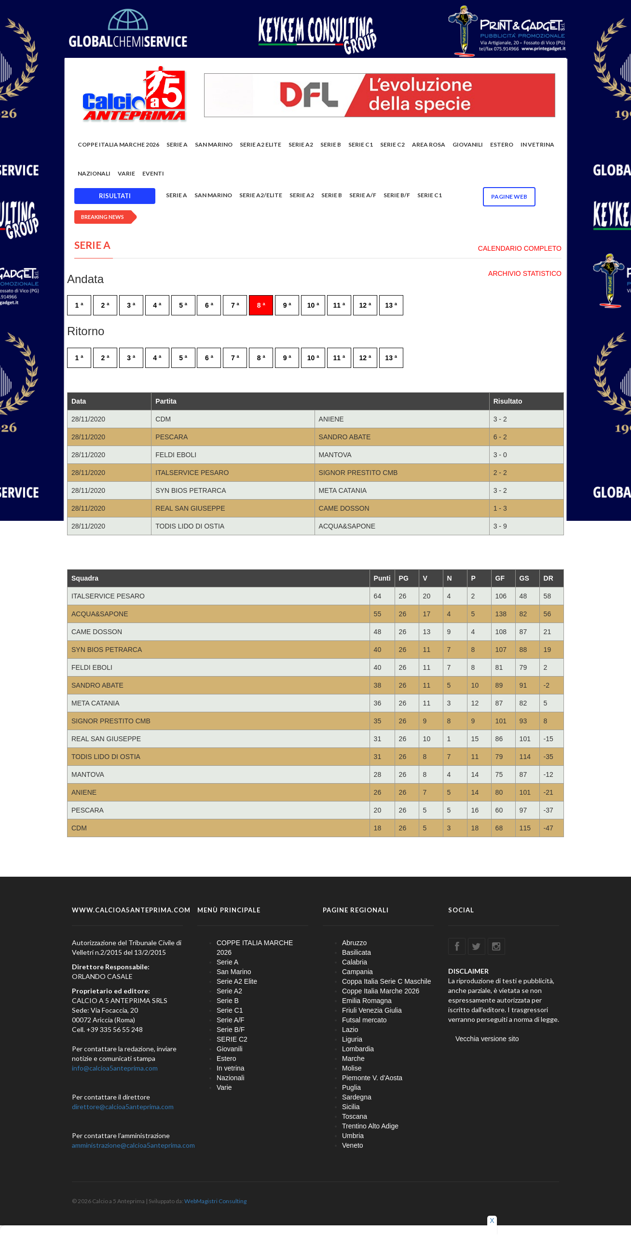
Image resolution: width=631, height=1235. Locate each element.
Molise (351, 1068)
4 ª (157, 305)
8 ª (261, 305)
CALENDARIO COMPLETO (520, 248)
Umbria (353, 1136)
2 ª (105, 305)
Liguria (352, 1039)
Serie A (177, 144)
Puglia (351, 1087)
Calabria (354, 962)
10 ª (313, 305)
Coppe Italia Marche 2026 (380, 991)
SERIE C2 (392, 144)
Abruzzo (354, 943)
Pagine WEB (509, 196)
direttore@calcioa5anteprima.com (123, 1106)
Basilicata (356, 952)
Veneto (352, 1145)
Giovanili (468, 144)
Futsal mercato (364, 1020)
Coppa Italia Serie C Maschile (386, 981)
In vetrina (537, 144)
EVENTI (153, 173)
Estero (501, 144)
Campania (357, 972)
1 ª (79, 305)
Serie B (330, 144)
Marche (353, 1058)
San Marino (214, 144)
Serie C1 (360, 144)
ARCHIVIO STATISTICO (525, 273)
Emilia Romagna (367, 1000)
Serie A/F (362, 195)
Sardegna (356, 1097)
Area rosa (428, 144)
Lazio (350, 1029)
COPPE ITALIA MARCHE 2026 (118, 144)
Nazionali (94, 173)
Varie (126, 173)
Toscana (354, 1116)
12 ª (365, 305)
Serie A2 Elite (260, 144)
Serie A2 (300, 144)
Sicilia (351, 1107)
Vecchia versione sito (487, 1039)
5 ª (183, 305)
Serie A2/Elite (260, 195)
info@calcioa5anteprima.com (115, 1068)
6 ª (209, 305)
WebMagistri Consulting (215, 1201)
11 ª (339, 305)
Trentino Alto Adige (370, 1126)
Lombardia (358, 1049)
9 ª (287, 305)
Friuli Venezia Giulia (372, 1010)
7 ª (235, 305)
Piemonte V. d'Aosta (372, 1078)
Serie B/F (397, 195)
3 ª (131, 305)
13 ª (391, 305)
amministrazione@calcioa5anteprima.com (133, 1145)
